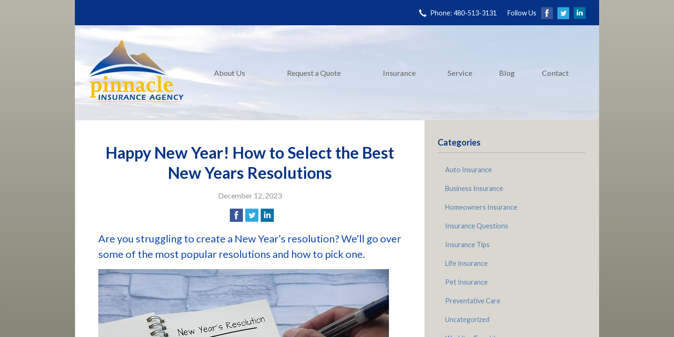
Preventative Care (472, 301)
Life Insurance (466, 263)
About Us (229, 72)
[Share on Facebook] (236, 215)
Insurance (399, 72)
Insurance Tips (467, 245)
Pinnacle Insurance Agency (136, 72)
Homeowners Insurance (481, 207)
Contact (555, 72)
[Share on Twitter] (251, 215)
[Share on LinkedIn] (267, 215)
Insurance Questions (476, 226)
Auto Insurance (468, 170)
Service (459, 72)
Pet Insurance (466, 282)
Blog (507, 72)
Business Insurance (474, 188)
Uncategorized (467, 319)
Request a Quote (314, 72)
